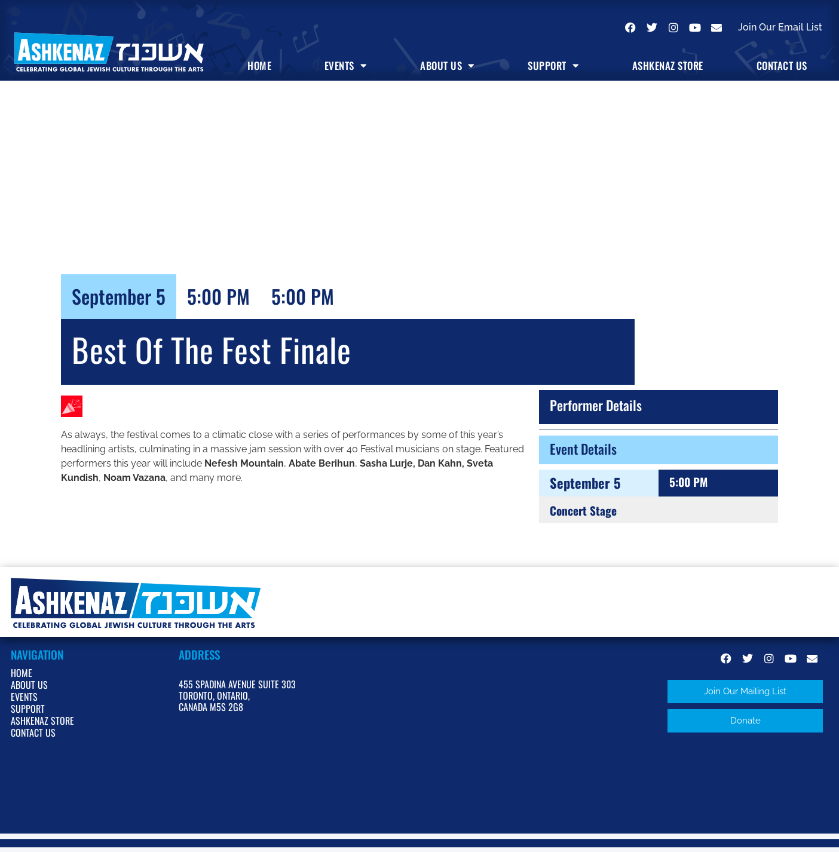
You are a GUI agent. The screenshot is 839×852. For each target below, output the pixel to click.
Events (346, 66)
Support (553, 66)
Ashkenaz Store (667, 66)
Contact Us (782, 66)
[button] (744, 691)
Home (259, 66)
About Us (447, 66)
